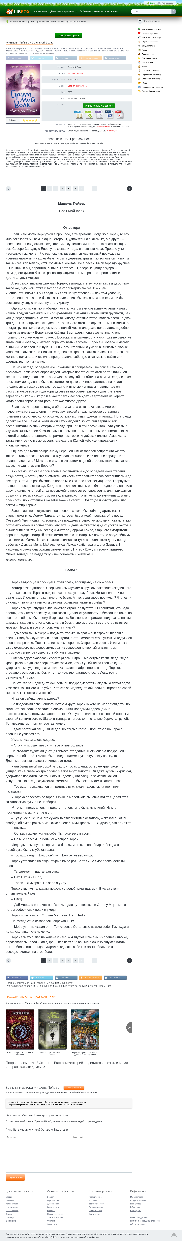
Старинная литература (152, 79)
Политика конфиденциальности (145, 1220)
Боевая (50, 1197)
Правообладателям (139, 1217)
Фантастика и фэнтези (151, 29)
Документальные (149, 46)
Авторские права (69, 35)
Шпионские (11, 1220)
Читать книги (40, 11)
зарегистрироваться (38, 1105)
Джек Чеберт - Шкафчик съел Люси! (52, 1054)
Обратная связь (137, 1224)
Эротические (95, 1214)
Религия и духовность (151, 70)
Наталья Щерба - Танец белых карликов (20, 1054)
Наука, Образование (151, 42)
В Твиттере (41, 58)
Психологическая (55, 1214)
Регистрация (167, 3)
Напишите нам (103, 127)
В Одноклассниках (95, 58)
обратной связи (91, 1237)
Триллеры (10, 1217)
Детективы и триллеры (62, 11)
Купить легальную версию (99, 106)
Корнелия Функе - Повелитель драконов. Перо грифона (85, 1054)
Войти (153, 3)
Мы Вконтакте (118, 58)
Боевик (9, 1197)
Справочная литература (152, 75)
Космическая (53, 1207)
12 (94, 189)
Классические (12, 1210)
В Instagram (67, 58)
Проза (144, 50)
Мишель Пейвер (75, 73)
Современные (95, 1210)
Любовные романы (90, 11)
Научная (51, 1210)
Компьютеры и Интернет (152, 87)
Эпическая (52, 1224)
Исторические (12, 1207)
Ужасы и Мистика (55, 1217)
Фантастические (96, 1203)
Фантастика (111, 11)
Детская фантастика (77, 86)
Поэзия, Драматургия (151, 91)
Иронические (12, 1203)
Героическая (53, 1200)
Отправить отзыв (15, 1178)
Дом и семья (147, 62)
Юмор (144, 83)
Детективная (53, 1203)
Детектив (10, 1200)
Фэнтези (51, 1220)
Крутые (9, 1214)
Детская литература (150, 58)
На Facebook (17, 58)
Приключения (148, 54)
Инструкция (111, 131)
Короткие (93, 1200)
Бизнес (145, 66)
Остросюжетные (96, 1207)
